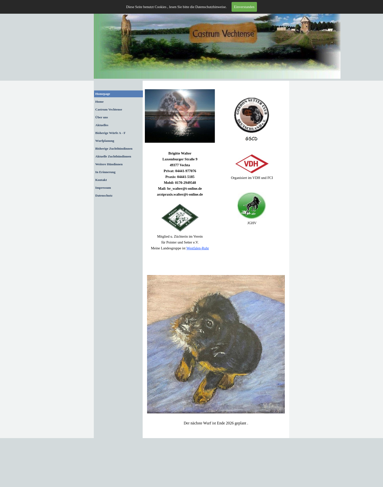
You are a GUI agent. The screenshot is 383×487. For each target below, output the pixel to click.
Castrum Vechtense (108, 109)
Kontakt (101, 180)
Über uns (101, 117)
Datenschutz (103, 195)
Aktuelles (101, 125)
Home (99, 101)
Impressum (103, 187)
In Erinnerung (105, 172)
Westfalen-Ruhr (197, 248)
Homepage (102, 94)
